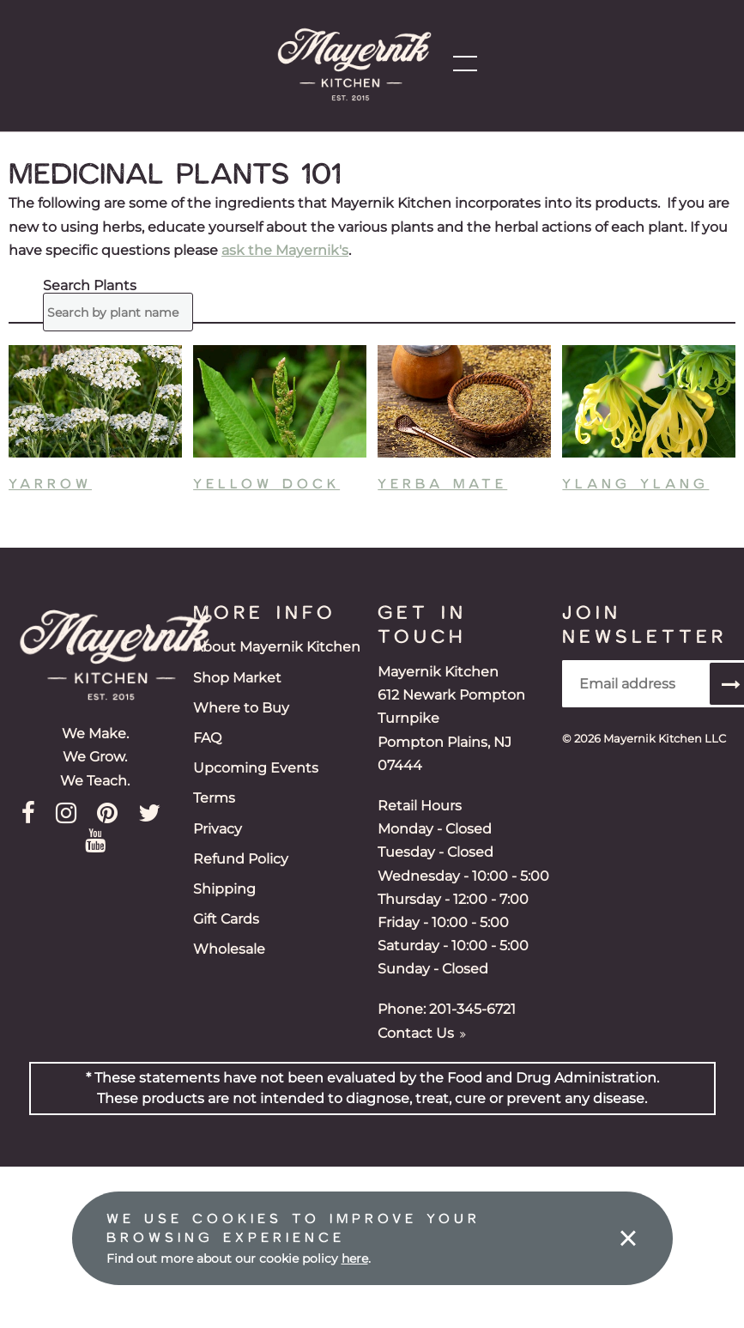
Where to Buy (241, 708)
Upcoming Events (255, 768)
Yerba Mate (442, 483)
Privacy (217, 829)
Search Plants (85, 286)
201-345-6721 (472, 1009)
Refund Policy (240, 859)
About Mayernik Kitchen (276, 647)
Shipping (224, 889)
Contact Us (422, 1033)
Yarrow (50, 483)
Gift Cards (226, 919)
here (355, 1258)
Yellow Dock (266, 483)
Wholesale (229, 949)
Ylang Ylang (635, 483)
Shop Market (237, 678)
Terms (214, 798)
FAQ (207, 738)
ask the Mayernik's (284, 250)
